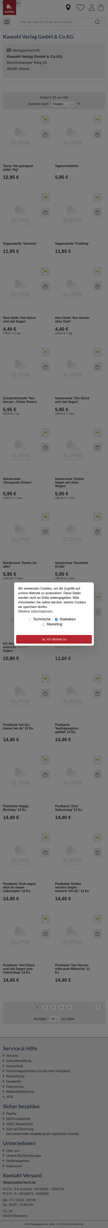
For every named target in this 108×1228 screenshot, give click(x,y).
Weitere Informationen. (36, 611)
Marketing (52, 624)
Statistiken (65, 619)
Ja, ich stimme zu (54, 639)
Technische (39, 619)
